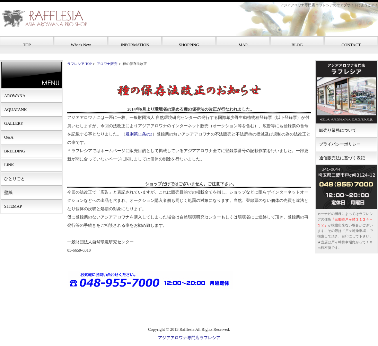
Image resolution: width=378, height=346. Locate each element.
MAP (242, 45)
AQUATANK (15, 109)
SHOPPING (189, 45)
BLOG (297, 45)
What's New (81, 45)
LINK (9, 164)
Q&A (9, 137)
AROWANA (14, 95)
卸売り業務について (338, 130)
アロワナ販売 (107, 64)
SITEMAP (13, 206)
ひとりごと (14, 178)
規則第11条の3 (138, 134)
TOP (26, 45)
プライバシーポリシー (340, 144)
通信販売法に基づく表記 (342, 158)
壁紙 (8, 192)
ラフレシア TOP (79, 64)
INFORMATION (135, 45)
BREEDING (14, 151)
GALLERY (13, 123)
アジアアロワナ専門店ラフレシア (189, 337)
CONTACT (351, 45)
